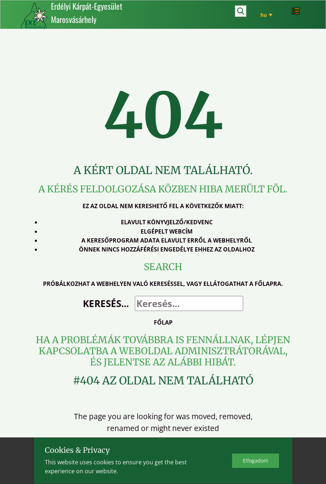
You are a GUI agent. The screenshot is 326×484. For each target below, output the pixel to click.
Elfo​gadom (255, 460)
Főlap (163, 322)
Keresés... (106, 303)
